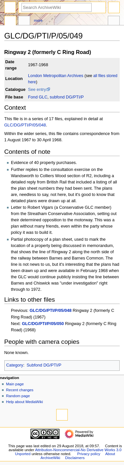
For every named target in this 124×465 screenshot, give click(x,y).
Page (10, 21)
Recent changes (19, 390)
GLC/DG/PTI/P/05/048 (25, 125)
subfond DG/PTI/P (67, 97)
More (38, 20)
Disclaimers (75, 458)
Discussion (24, 21)
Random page (18, 396)
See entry (37, 89)
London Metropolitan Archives (55, 75)
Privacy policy (88, 454)
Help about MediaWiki (24, 402)
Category (14, 365)
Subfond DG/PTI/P (43, 365)
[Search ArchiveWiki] (56, 7)
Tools (113, 21)
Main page (15, 384)
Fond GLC (38, 97)
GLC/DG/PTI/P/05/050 (43, 323)
